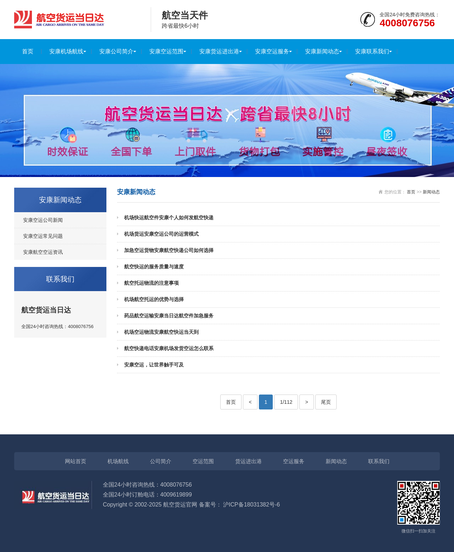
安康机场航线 (66, 51)
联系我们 (378, 461)
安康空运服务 (272, 51)
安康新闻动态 (322, 51)
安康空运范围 (166, 51)
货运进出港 (248, 461)
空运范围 (203, 461)
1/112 (286, 402)
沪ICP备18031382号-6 (251, 505)
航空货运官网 (180, 505)
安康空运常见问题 (43, 236)
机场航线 (118, 461)
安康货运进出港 (219, 51)
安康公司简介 (116, 51)
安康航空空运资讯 (43, 252)
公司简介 (160, 461)
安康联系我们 (372, 51)
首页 (27, 51)
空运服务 (293, 461)
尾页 (326, 402)
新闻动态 (431, 191)
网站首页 (75, 461)
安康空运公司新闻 (43, 220)
